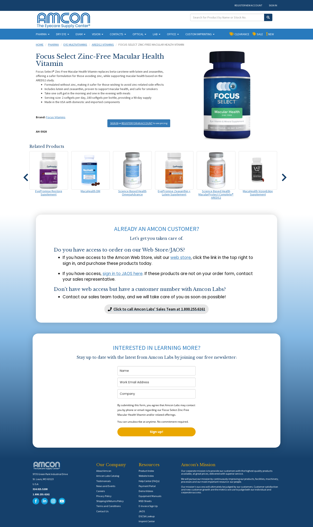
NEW (270, 34)
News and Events (105, 486)
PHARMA (43, 34)
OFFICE (173, 34)
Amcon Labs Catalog (107, 475)
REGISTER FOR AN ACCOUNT (137, 123)
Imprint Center (147, 521)
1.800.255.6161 (41, 494)
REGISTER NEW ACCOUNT (248, 5)
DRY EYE (62, 34)
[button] (25, 175)
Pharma (53, 45)
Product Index (146, 470)
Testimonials (103, 481)
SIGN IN (273, 5)
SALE (258, 34)
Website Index (146, 475)
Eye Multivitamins (75, 45)
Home (39, 45)
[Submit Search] (268, 17)
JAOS (142, 511)
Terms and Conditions (108, 506)
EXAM (80, 34)
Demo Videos (146, 491)
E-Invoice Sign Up (148, 506)
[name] (156, 370)
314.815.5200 (40, 489)
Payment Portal (147, 486)
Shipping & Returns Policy (110, 501)
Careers (100, 491)
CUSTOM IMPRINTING (200, 34)
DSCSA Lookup (147, 516)
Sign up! (156, 432)
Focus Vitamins (55, 117)
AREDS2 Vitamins (103, 45)
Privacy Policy (104, 496)
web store (180, 257)
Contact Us (102, 511)
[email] (156, 382)
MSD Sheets (145, 501)
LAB (156, 34)
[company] (156, 394)
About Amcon (103, 470)
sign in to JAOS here (123, 274)
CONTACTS (118, 34)
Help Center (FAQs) (149, 481)
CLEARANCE (239, 34)
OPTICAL (139, 34)
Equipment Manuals (150, 496)
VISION (97, 34)
